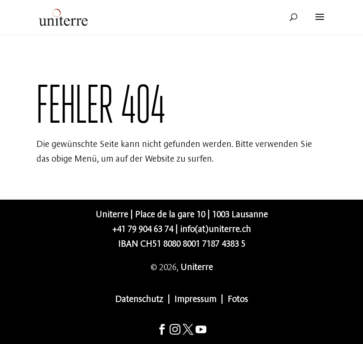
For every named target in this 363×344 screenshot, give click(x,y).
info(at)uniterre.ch (215, 228)
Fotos (238, 298)
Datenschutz (139, 298)
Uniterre (196, 266)
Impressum (195, 298)
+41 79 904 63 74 (142, 228)
